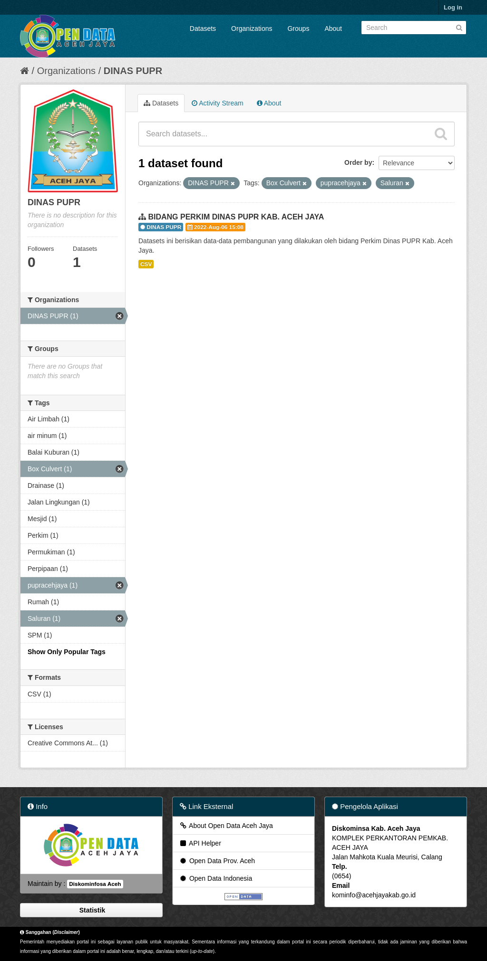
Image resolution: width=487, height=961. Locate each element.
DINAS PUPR (133, 71)
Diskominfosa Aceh (95, 884)
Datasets (203, 28)
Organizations (251, 28)
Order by (358, 162)
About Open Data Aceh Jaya (226, 825)
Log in (453, 7)
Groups (298, 28)
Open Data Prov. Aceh (217, 861)
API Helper (200, 843)
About (333, 28)
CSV (146, 264)
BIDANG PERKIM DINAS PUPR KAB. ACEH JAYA (236, 217)
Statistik (91, 910)
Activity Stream (217, 103)
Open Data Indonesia (215, 878)
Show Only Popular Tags (67, 652)
